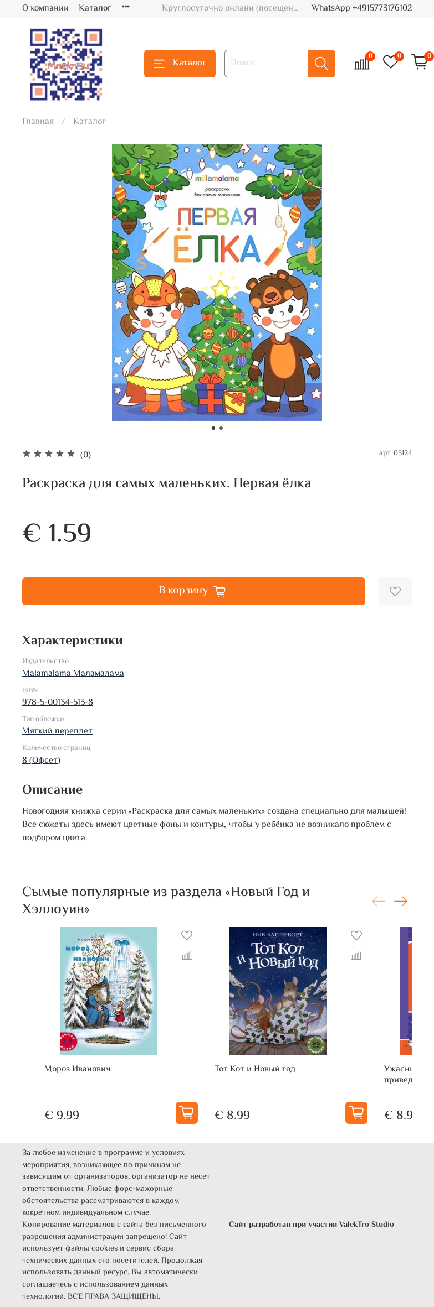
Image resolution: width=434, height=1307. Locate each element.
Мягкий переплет (57, 731)
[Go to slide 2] (221, 428)
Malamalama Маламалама (73, 674)
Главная (38, 122)
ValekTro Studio (366, 1225)
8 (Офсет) (41, 761)
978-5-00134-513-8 (57, 703)
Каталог (95, 8)
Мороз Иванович (77, 1069)
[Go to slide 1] (213, 428)
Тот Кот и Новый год (255, 1069)
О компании (45, 8)
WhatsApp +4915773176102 (362, 8)
